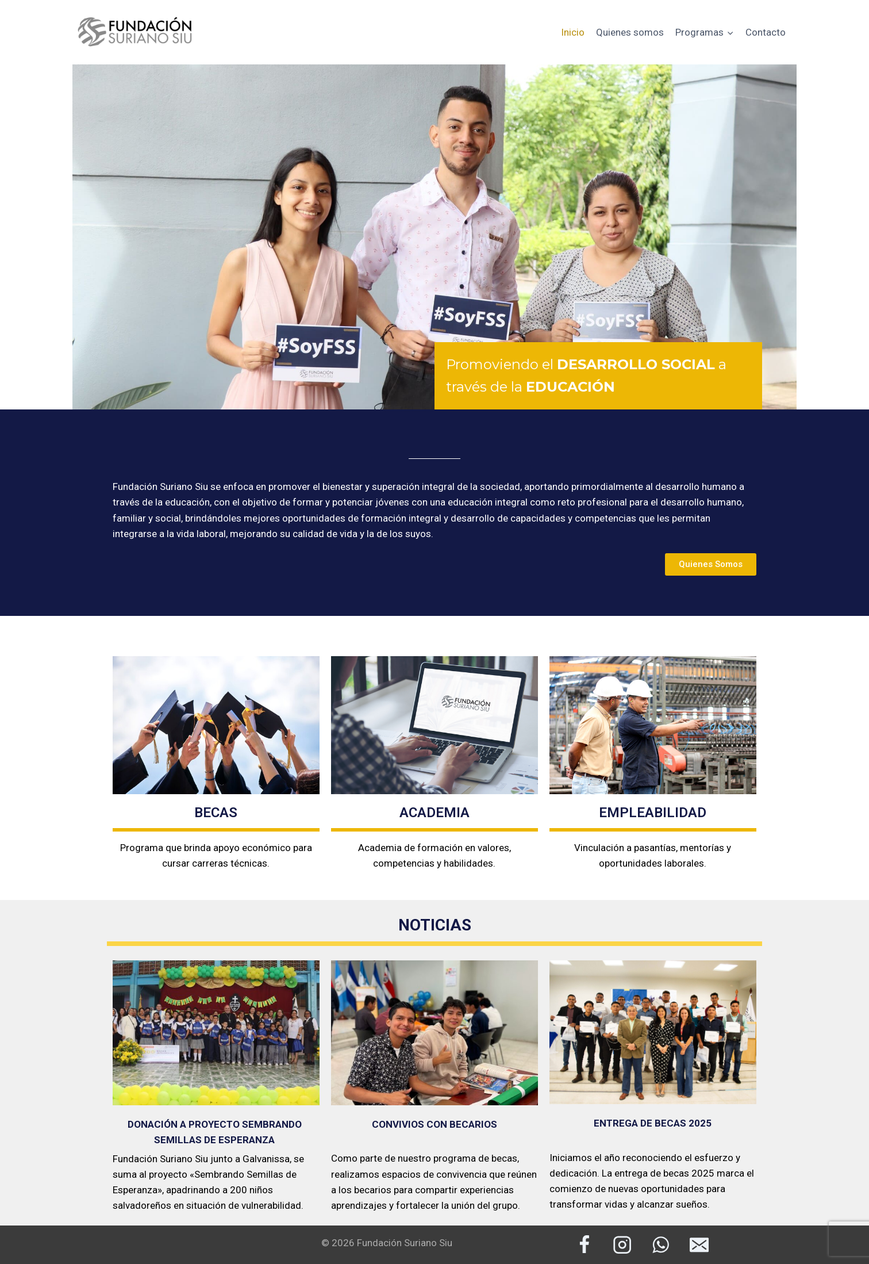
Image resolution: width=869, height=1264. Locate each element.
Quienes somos (630, 32)
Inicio (573, 32)
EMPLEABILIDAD (652, 813)
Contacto (765, 32)
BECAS (215, 813)
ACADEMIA (434, 813)
